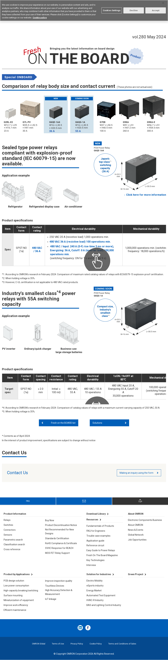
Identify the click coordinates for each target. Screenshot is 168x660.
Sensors (8, 534)
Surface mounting (13, 595)
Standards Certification (57, 538)
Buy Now (49, 520)
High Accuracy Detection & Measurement (58, 592)
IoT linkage (50, 599)
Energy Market (94, 590)
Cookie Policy (96, 644)
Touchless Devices (54, 585)
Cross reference (12, 549)
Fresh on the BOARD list (63, 423)
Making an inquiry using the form (136, 473)
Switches (8, 525)
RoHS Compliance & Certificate (61, 543)
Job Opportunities (137, 539)
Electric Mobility (94, 580)
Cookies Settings (111, 10)
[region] (84, 10)
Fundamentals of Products (100, 526)
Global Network (136, 534)
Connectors (10, 530)
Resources (92, 519)
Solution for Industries (98, 574)
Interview (91, 565)
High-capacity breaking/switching (21, 590)
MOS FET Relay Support (57, 553)
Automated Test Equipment (100, 595)
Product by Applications (17, 574)
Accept (155, 10)
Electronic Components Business (145, 520)
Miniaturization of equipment (19, 600)
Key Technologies (95, 560)
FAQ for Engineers (95, 531)
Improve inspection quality (58, 581)
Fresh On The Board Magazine (102, 555)
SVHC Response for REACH (59, 548)
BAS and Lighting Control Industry (103, 605)
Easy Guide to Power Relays (100, 550)
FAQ (28, 501)
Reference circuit (95, 545)
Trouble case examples (98, 535)
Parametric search (13, 539)
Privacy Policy (77, 644)
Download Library (96, 513)
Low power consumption (16, 585)
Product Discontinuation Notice (61, 525)
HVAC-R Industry (95, 600)
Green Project (135, 574)
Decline (134, 10)
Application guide (95, 540)
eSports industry (95, 585)
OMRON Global (38, 644)
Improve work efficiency (16, 605)
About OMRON (135, 525)
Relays (7, 520)
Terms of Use (58, 644)
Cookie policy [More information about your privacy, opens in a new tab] (40, 17)
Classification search (14, 544)
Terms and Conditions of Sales (122, 644)
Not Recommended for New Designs (59, 531)
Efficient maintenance (15, 610)
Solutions (97, 423)
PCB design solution (14, 580)
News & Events (135, 530)
